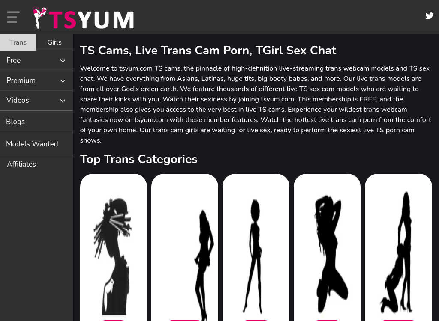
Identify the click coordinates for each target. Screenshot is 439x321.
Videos (17, 100)
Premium (21, 81)
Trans (18, 42)
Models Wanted (32, 144)
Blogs (15, 122)
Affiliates (21, 164)
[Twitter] (429, 15)
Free (13, 60)
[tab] (18, 42)
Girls (55, 42)
